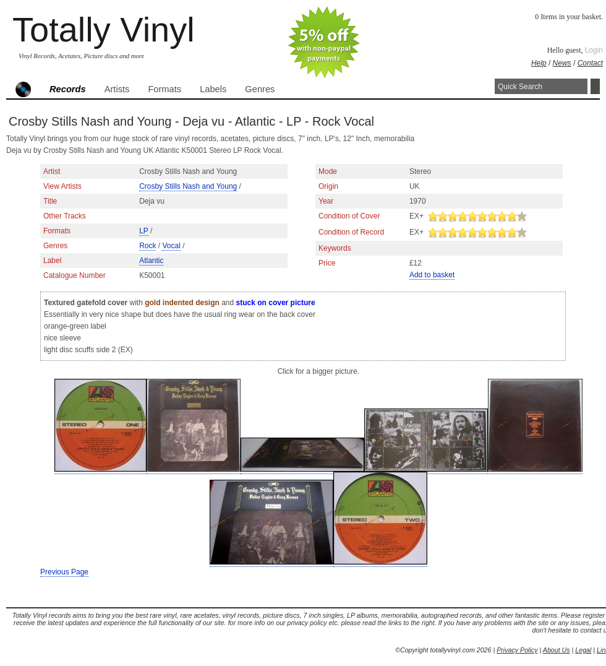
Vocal (171, 245)
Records (67, 89)
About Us (556, 650)
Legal (583, 650)
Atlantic (151, 260)
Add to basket (431, 274)
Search (595, 86)
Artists (117, 89)
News (562, 63)
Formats (164, 89)
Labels (213, 89)
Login (594, 50)
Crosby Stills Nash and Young (188, 186)
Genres (260, 89)
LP (143, 231)
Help (539, 63)
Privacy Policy (517, 650)
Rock (147, 245)
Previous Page (64, 572)
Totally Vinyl (103, 29)
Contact (590, 63)
